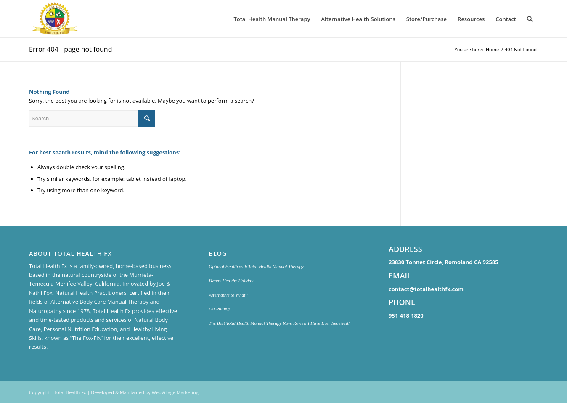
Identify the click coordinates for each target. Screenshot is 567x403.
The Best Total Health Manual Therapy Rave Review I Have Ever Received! (279, 323)
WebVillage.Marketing (175, 392)
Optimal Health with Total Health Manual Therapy (256, 266)
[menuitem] (271, 18)
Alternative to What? (228, 294)
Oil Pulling (219, 308)
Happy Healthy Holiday (231, 280)
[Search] (530, 18)
